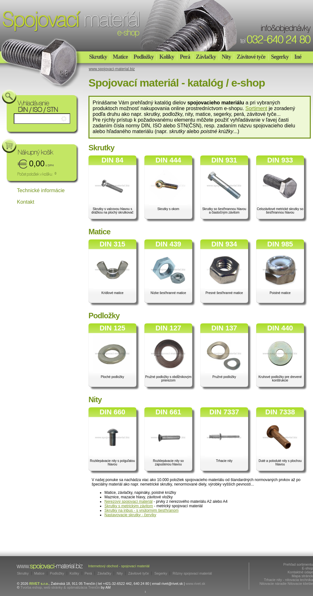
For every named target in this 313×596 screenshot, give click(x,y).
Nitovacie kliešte (300, 583)
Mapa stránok (302, 576)
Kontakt (25, 202)
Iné (298, 57)
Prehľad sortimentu (298, 564)
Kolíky (166, 57)
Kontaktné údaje (300, 572)
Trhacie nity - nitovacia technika (288, 580)
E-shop (307, 568)
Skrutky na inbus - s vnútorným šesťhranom (141, 510)
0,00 (41, 163)
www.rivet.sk (195, 583)
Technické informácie (41, 190)
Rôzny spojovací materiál (192, 573)
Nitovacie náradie (272, 583)
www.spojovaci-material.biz (112, 69)
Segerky (280, 57)
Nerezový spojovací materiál (128, 501)
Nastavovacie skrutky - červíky (130, 515)
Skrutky (98, 57)
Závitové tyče (251, 57)
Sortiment (256, 108)
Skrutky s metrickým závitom (128, 506)
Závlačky (206, 57)
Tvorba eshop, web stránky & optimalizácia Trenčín (60, 587)
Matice (120, 57)
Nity (226, 57)
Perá (185, 57)
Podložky (144, 57)
